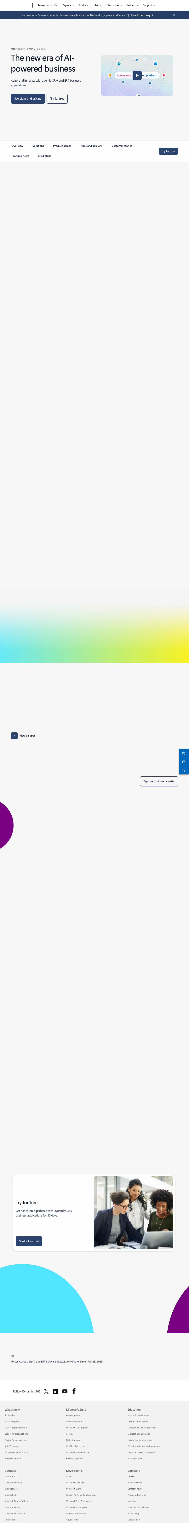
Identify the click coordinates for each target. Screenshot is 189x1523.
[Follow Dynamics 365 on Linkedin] (56, 1391)
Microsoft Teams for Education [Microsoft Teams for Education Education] (142, 1427)
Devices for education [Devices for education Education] (138, 1421)
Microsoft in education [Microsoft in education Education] (138, 1415)
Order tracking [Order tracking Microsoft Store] (73, 1439)
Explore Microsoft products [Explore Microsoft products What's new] (17, 1452)
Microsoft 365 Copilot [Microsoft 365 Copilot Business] (15, 1513)
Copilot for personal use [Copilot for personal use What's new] (16, 1439)
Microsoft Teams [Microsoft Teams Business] (12, 1507)
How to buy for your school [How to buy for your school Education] (140, 1439)
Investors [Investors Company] (132, 1501)
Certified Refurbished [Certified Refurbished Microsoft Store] (76, 1446)
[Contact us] (183, 761)
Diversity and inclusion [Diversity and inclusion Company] (138, 1507)
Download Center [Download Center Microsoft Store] (74, 1421)
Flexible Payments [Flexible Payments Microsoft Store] (74, 1458)
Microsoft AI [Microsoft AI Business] (10, 1476)
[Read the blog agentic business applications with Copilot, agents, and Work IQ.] (143, 15)
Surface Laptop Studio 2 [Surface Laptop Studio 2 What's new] (16, 1427)
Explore (67, 5)
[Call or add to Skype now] (183, 770)
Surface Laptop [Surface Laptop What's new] (12, 1421)
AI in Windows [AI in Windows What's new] (11, 1446)
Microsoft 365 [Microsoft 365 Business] (11, 1494)
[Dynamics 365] (47, 5)
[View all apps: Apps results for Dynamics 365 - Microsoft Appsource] (23, 735)
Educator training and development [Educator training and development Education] (144, 1446)
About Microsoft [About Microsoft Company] (135, 1482)
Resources (113, 5)
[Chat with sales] (183, 753)
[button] (137, 75)
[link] (17, 147)
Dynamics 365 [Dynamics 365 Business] (11, 1488)
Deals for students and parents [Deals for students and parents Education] (142, 1452)
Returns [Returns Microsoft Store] (69, 1433)
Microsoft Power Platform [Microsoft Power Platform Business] (16, 1501)
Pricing (98, 5)
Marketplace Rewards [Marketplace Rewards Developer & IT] (76, 1513)
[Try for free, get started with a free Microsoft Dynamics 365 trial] (57, 99)
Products (83, 5)
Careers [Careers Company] (131, 1476)
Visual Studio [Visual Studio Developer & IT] (72, 1519)
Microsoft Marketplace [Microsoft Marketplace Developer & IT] (76, 1507)
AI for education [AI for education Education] (135, 1458)
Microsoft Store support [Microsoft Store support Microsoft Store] (77, 1427)
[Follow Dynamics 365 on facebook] (74, 1391)
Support (147, 5)
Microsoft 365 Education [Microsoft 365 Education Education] (139, 1433)
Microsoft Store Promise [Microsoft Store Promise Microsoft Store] (77, 1452)
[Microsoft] (18, 5)
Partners (131, 5)
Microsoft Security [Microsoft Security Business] (13, 1482)
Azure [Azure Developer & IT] (69, 1476)
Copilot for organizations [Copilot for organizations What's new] (16, 1433)
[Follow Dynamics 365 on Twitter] (46, 1391)
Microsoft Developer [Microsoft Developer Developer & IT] (75, 1482)
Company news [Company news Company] (135, 1488)
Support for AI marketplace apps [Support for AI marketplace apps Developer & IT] (81, 1494)
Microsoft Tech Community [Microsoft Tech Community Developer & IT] (78, 1501)
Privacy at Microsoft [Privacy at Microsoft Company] (137, 1494)
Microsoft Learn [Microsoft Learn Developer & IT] (73, 1488)
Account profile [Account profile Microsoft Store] (73, 1415)
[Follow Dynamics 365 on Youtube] (65, 1391)
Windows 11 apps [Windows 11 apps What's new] (13, 1458)
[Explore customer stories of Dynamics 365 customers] (159, 781)
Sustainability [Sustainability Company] (134, 1519)
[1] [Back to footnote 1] (12, 1355)
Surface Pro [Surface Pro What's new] (10, 1415)
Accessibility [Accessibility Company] (133, 1513)
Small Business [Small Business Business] (12, 1519)
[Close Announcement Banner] (173, 15)
